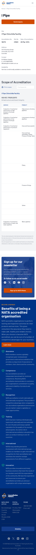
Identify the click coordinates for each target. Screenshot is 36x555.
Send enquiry (18, 22)
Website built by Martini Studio (9, 548)
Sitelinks (18, 529)
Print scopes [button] (8, 87)
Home (3, 8)
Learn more (7, 345)
